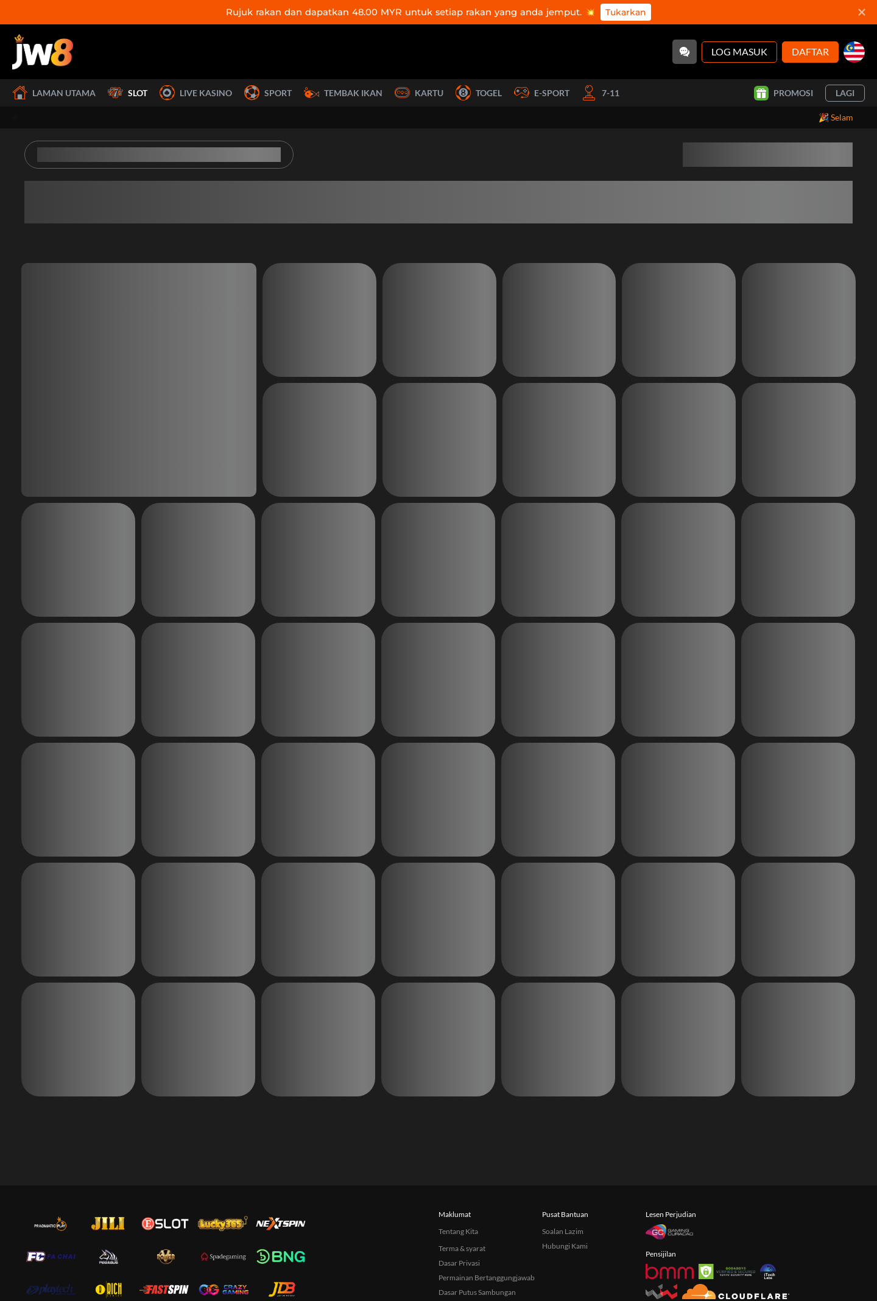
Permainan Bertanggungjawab (486, 1277)
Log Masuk (739, 51)
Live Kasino (196, 92)
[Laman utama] (42, 51)
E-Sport (541, 92)
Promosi (783, 93)
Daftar (810, 51)
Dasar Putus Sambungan (477, 1292)
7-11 (600, 92)
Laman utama (54, 92)
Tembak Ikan (343, 92)
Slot (127, 92)
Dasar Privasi (459, 1263)
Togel (479, 92)
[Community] (684, 52)
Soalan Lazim (562, 1231)
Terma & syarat (461, 1248)
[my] (854, 52)
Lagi (845, 93)
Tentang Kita (458, 1231)
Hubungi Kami (565, 1245)
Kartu (419, 92)
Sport (268, 92)
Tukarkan (625, 12)
